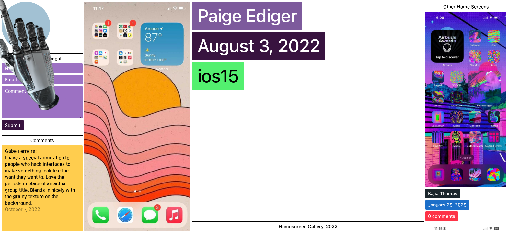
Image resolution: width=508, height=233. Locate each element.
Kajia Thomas (442, 193)
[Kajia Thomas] (465, 99)
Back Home (26, 25)
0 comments (441, 216)
